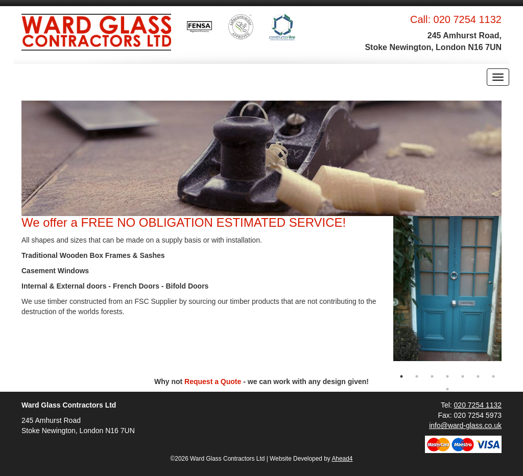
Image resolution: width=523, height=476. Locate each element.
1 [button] (401, 376)
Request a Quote (212, 381)
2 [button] (417, 376)
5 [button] (463, 376)
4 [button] (447, 376)
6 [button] (478, 376)
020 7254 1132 (468, 19)
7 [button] (493, 376)
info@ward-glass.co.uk (465, 425)
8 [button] (447, 389)
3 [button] (432, 376)
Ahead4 (341, 458)
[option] (447, 288)
